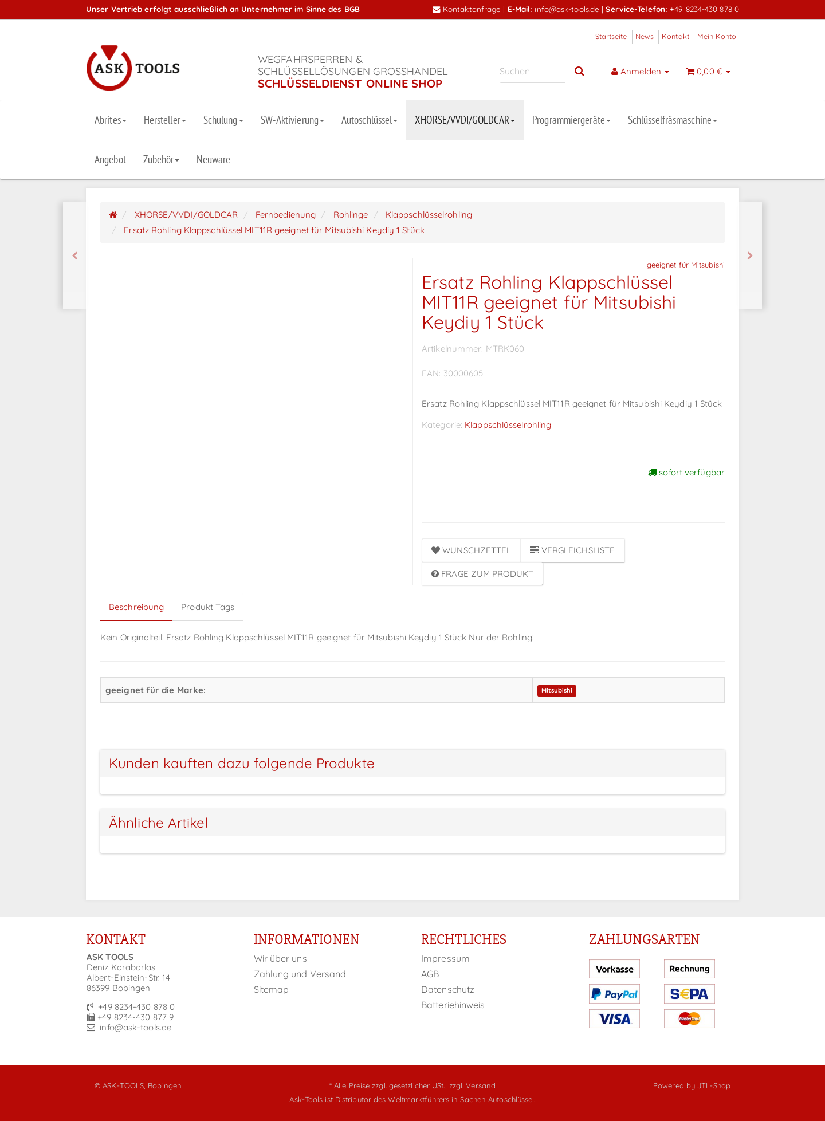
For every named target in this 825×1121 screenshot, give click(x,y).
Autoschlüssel (369, 120)
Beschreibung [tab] (136, 606)
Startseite (611, 36)
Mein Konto (716, 36)
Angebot (110, 159)
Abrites (111, 120)
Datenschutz (447, 989)
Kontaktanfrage (467, 9)
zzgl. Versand (472, 1085)
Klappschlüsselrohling (508, 424)
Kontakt (675, 36)
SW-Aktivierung (292, 120)
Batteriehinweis (453, 1004)
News (644, 36)
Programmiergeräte (571, 120)
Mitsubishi (557, 691)
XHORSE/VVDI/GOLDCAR (465, 120)
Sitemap (271, 989)
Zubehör (161, 159)
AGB (430, 974)
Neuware (213, 159)
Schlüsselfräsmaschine (672, 120)
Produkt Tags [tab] (207, 606)
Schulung (223, 120)
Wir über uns (280, 958)
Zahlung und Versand (300, 974)
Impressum (445, 958)
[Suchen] (532, 71)
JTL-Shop (713, 1085)
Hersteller (165, 120)
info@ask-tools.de (567, 9)
